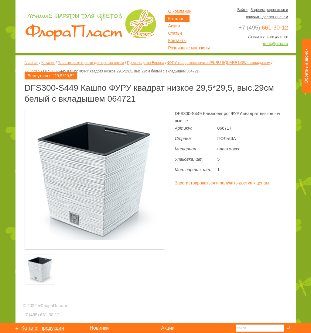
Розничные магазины (189, 47)
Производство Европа (145, 63)
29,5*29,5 (32, 71)
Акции (174, 25)
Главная (32, 63)
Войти (242, 10)
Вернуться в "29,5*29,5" (51, 75)
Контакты (177, 40)
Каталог (48, 63)
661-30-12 (41, 314)
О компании (180, 11)
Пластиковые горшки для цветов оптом (91, 63)
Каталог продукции (43, 328)
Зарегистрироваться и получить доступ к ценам (222, 183)
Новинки (99, 328)
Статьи (175, 33)
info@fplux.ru (275, 43)
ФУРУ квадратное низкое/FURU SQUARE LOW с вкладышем (218, 63)
